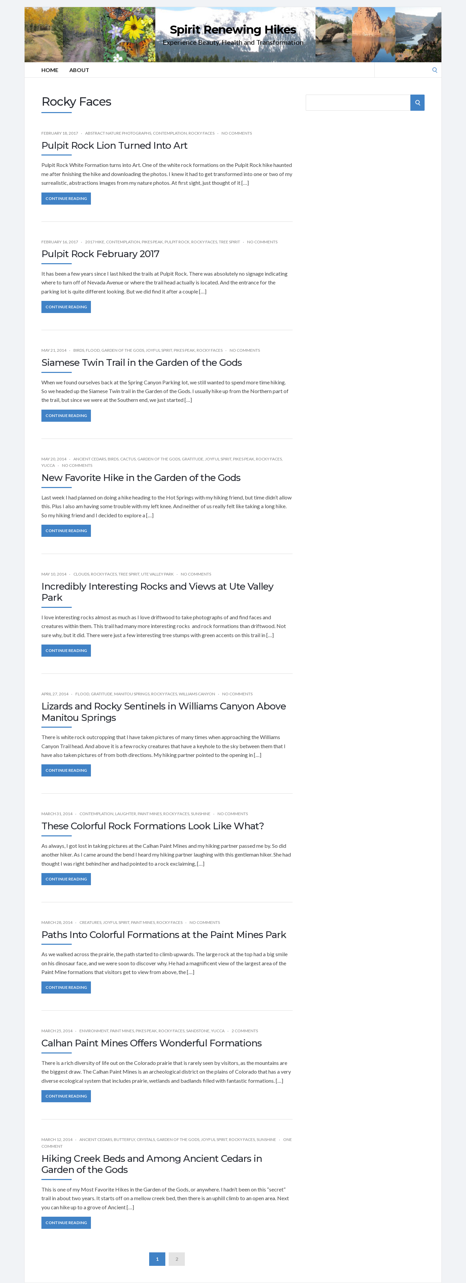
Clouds (81, 574)
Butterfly (124, 1139)
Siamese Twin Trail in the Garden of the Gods (141, 362)
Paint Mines (150, 813)
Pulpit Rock (177, 241)
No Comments (237, 133)
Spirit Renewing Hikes (233, 29)
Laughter (125, 813)
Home (49, 70)
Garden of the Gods (122, 350)
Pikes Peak (152, 241)
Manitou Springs (131, 693)
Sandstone (197, 1030)
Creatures (90, 922)
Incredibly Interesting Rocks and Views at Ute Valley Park (157, 592)
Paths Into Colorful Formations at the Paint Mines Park (163, 934)
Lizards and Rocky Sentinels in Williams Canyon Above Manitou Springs (163, 711)
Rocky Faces (201, 133)
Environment (93, 1030)
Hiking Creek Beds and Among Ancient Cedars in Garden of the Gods (151, 1164)
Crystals (146, 1139)
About (79, 70)
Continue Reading (66, 198)
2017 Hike (94, 241)
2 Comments (245, 1030)
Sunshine (200, 813)
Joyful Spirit (159, 350)
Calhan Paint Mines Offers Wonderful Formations (151, 1043)
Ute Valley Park (157, 574)
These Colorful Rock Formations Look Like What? (152, 826)
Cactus (128, 458)
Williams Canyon (197, 693)
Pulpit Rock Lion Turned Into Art (114, 145)
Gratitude (192, 458)
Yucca (48, 465)
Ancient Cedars (89, 458)
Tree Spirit (229, 241)
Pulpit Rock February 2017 (100, 253)
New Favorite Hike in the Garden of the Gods (140, 477)
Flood (93, 350)
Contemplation (170, 133)
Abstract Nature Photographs (118, 133)
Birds (78, 350)
